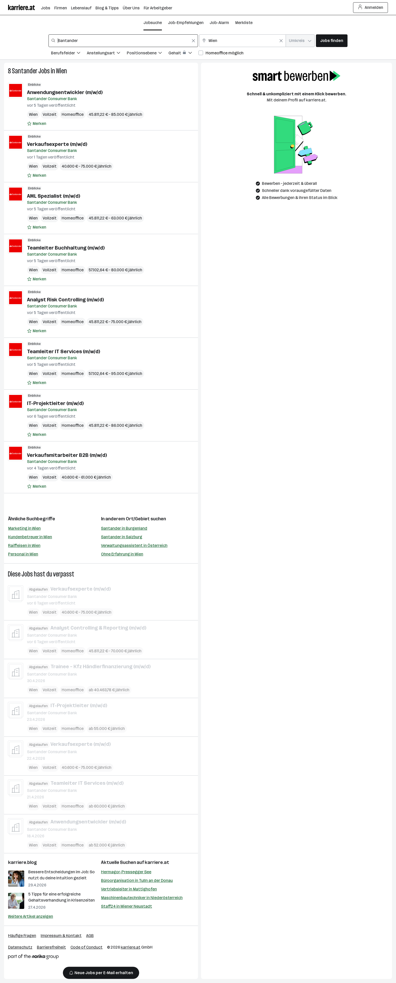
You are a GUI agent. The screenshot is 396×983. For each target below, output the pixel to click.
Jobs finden (331, 40)
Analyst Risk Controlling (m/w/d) (65, 300)
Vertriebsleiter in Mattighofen (129, 889)
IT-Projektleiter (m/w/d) (55, 403)
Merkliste (244, 22)
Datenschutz (20, 947)
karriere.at (157, 862)
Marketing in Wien (24, 528)
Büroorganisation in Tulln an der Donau (137, 880)
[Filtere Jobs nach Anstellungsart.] (107, 53)
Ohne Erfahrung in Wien (122, 554)
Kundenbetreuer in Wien (30, 536)
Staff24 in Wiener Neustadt (126, 906)
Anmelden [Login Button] (370, 8)
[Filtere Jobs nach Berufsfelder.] (69, 53)
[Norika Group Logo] (33, 957)
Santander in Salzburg (121, 536)
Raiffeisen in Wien (24, 545)
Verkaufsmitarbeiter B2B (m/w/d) (67, 455)
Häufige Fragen (22, 935)
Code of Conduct (86, 947)
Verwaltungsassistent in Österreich (134, 545)
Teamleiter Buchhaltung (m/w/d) (66, 248)
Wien (61, 71)
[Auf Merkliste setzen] (36, 124)
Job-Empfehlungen (186, 22)
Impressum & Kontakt (61, 935)
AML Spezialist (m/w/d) (53, 196)
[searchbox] (123, 40)
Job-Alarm (219, 22)
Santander (24, 71)
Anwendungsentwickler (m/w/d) (65, 92)
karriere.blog (22, 862)
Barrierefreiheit (51, 947)
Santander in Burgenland (124, 528)
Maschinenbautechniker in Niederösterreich (142, 897)
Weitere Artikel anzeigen (30, 916)
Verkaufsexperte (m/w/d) (57, 144)
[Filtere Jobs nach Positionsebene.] (147, 53)
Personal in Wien (23, 554)
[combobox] (123, 40)
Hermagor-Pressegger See (126, 871)
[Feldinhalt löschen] (193, 40)
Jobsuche (152, 22)
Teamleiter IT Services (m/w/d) (63, 351)
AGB (90, 935)
